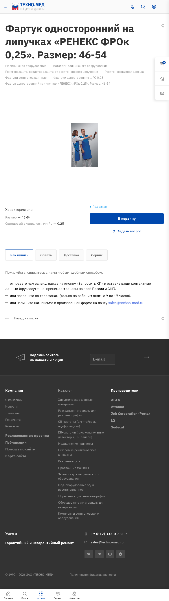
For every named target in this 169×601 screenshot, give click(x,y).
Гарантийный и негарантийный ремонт (39, 543)
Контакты (12, 426)
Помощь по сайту (20, 449)
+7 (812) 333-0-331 (107, 534)
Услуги (11, 533)
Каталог (65, 390)
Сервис (97, 255)
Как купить (19, 255)
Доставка (71, 255)
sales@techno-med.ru (125, 302)
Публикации (16, 442)
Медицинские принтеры (75, 444)
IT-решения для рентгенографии (81, 496)
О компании (13, 400)
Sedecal (117, 427)
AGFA (115, 400)
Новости (11, 406)
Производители (124, 390)
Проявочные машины (73, 468)
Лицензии (12, 413)
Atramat (117, 406)
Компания (14, 390)
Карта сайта (15, 456)
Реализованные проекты (27, 435)
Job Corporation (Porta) (130, 413)
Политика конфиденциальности (93, 575)
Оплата (46, 255)
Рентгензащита (69, 461)
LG (113, 420)
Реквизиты (13, 420)
